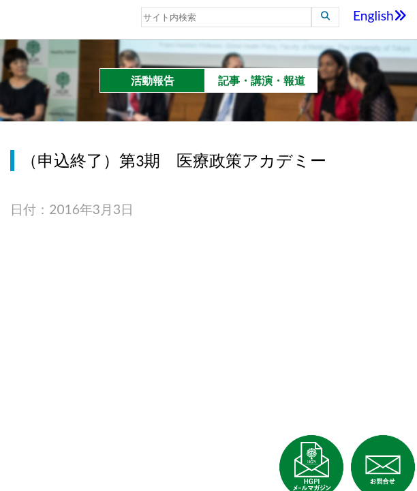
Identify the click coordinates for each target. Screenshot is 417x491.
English (380, 15)
